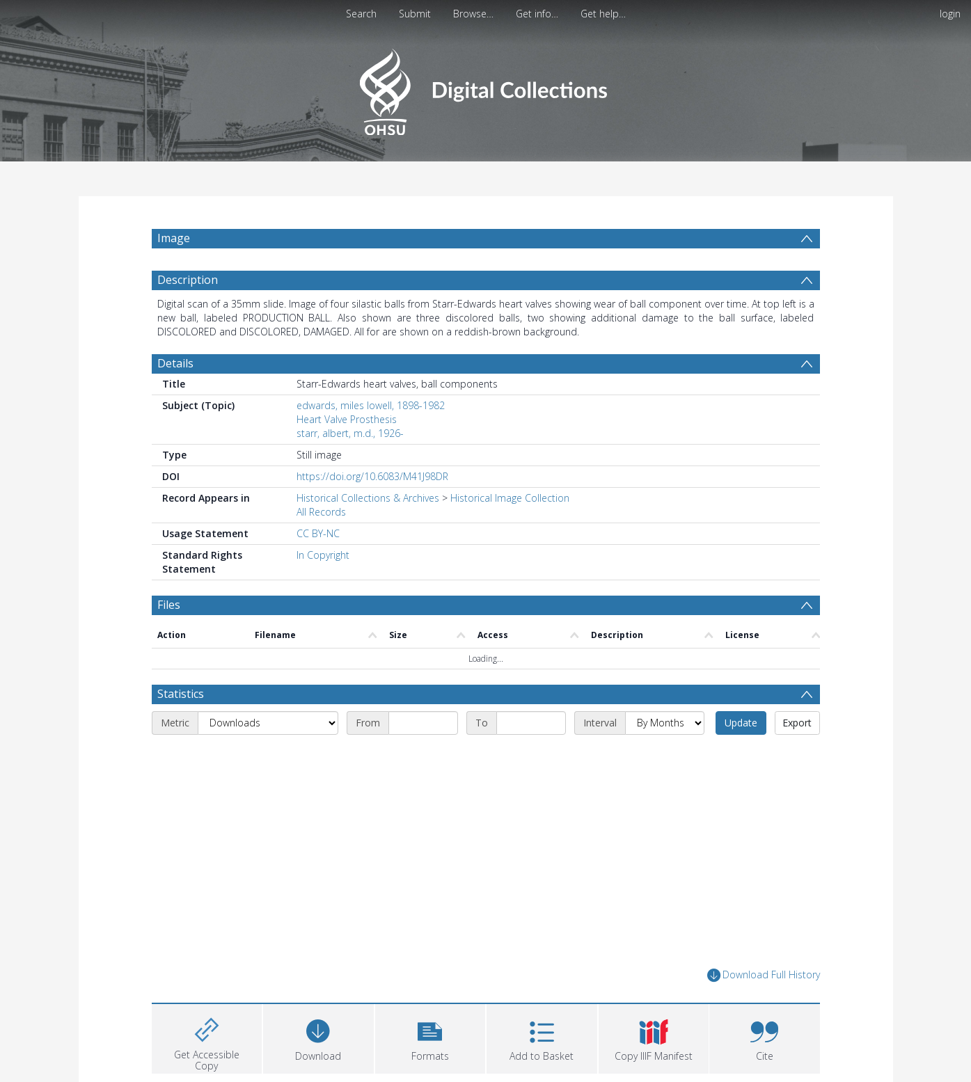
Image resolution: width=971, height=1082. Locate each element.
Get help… (603, 13)
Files (168, 604)
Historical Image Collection (509, 497)
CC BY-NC (318, 533)
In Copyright (323, 555)
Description (187, 279)
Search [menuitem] (361, 13)
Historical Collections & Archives (368, 497)
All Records (321, 511)
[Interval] (664, 723)
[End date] (531, 723)
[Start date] (423, 723)
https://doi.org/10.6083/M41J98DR (372, 476)
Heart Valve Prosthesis (347, 419)
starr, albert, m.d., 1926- (350, 433)
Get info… (537, 13)
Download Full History (763, 975)
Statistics (180, 693)
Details (175, 363)
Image (173, 238)
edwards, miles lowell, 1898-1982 (371, 405)
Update (741, 722)
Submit (415, 13)
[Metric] (268, 723)
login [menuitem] (950, 13)
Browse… (473, 13)
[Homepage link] (485, 88)
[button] (430, 1037)
